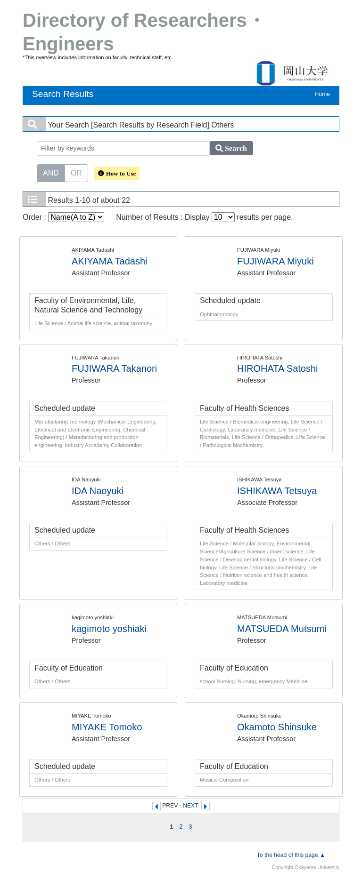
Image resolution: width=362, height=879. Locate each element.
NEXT (190, 805)
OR (76, 172)
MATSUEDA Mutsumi (282, 628)
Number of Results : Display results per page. (204, 217)
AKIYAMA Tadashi (109, 261)
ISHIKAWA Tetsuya (277, 491)
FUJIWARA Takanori (114, 368)
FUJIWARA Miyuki (275, 261)
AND (51, 172)
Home (322, 94)
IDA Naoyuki (97, 491)
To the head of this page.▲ (291, 855)
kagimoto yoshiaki (109, 628)
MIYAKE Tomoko (107, 727)
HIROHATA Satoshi (277, 368)
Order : (63, 217)
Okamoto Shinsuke (277, 727)
